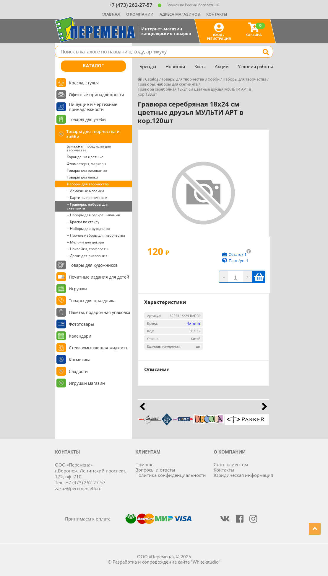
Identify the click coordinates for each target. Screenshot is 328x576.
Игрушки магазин (87, 383)
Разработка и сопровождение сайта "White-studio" (166, 562)
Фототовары (81, 324)
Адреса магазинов (180, 14)
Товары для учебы (87, 119)
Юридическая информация (243, 475)
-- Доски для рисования (87, 256)
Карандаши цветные (85, 157)
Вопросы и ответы (155, 470)
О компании (139, 14)
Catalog (151, 79)
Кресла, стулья (84, 82)
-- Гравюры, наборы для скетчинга (87, 206)
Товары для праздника (92, 300)
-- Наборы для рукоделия (88, 228)
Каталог (93, 66)
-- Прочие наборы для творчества (96, 235)
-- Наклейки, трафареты (87, 249)
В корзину (259, 277)
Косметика (79, 359)
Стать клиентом (231, 464)
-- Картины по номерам (87, 197)
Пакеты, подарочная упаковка (99, 312)
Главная (110, 14)
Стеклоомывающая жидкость (98, 347)
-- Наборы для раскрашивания (93, 215)
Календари (80, 335)
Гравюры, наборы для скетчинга (168, 84)
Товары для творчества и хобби (92, 134)
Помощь (144, 464)
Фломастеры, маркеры (86, 164)
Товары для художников (93, 265)
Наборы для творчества (88, 184)
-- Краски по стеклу (83, 222)
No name (193, 323)
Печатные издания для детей (99, 276)
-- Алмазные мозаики (85, 191)
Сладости (78, 371)
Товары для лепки (82, 177)
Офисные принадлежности (96, 94)
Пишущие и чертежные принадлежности (93, 107)
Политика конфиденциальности (170, 475)
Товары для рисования (87, 170)
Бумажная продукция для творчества (89, 148)
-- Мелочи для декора (85, 242)
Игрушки (78, 288)
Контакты (216, 14)
